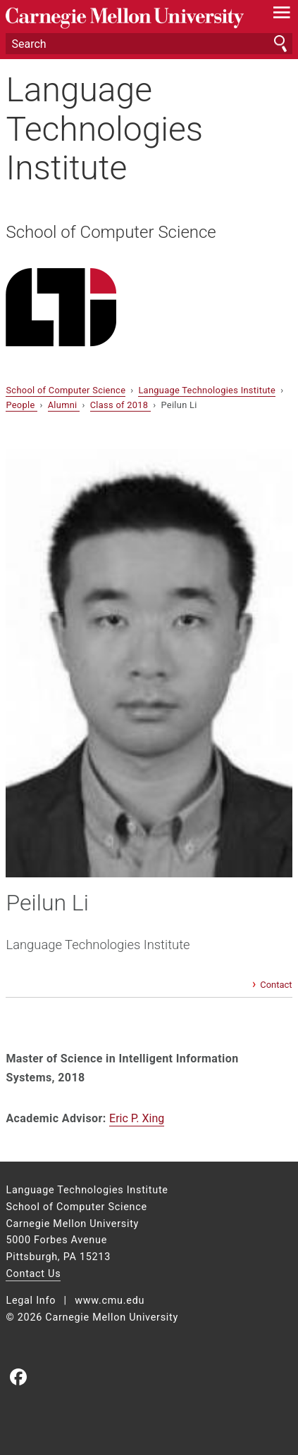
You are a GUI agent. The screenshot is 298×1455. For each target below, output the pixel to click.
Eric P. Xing (136, 1118)
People (21, 405)
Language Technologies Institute (104, 128)
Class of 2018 (120, 405)
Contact (276, 984)
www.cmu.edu (109, 1301)
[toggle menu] (282, 15)
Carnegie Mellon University (127, 18)
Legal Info (31, 1301)
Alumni (64, 405)
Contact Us (33, 1274)
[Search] (149, 43)
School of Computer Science (111, 232)
